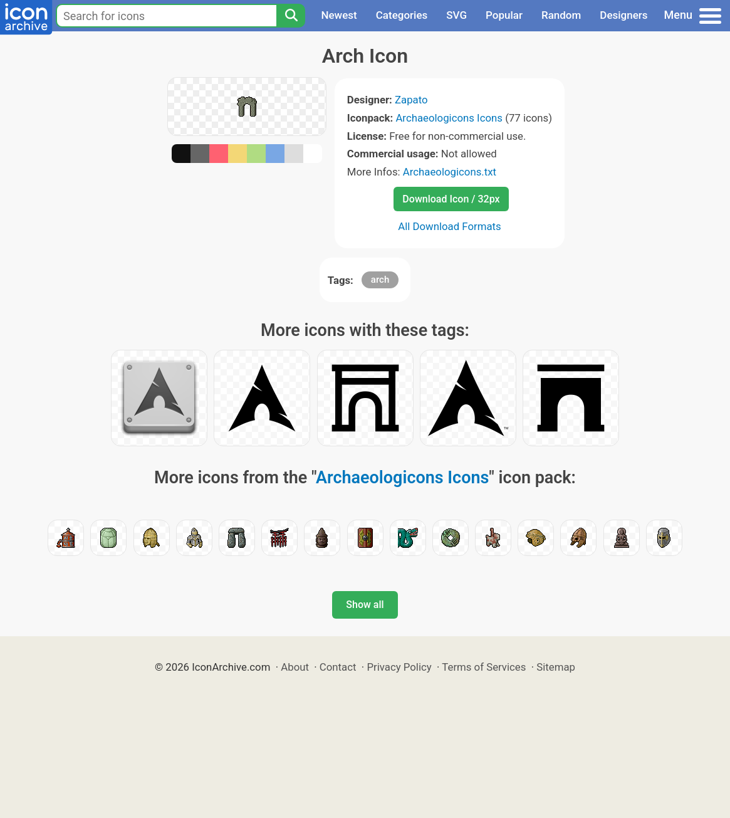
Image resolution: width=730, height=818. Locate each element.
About (295, 667)
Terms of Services (484, 667)
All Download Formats (449, 226)
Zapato (411, 99)
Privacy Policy (399, 667)
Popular (504, 15)
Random (561, 15)
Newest (339, 15)
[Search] (290, 16)
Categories (402, 15)
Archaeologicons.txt (449, 171)
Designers (623, 15)
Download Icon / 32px (450, 199)
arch (380, 279)
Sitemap (555, 667)
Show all (364, 605)
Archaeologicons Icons (449, 118)
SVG (456, 15)
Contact (338, 667)
